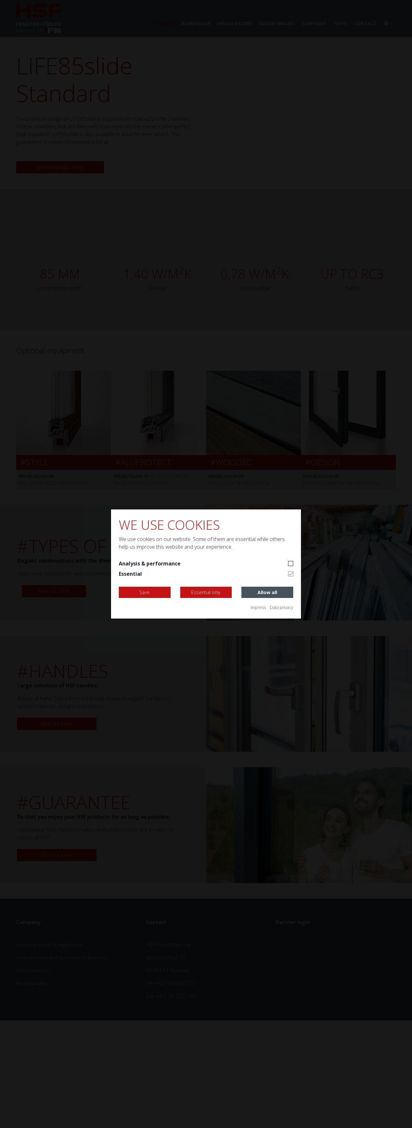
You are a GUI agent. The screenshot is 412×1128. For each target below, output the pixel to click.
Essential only (205, 592)
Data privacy (280, 607)
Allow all (267, 592)
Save (144, 592)
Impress (254, 607)
